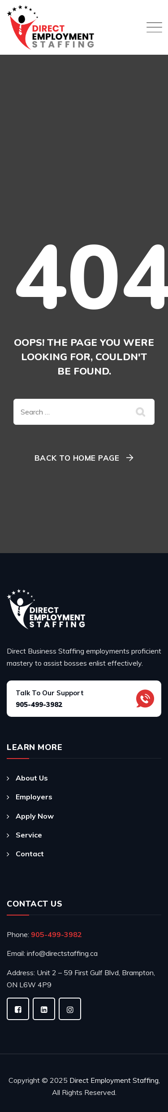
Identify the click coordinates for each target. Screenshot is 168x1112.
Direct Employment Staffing (114, 1080)
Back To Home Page (77, 457)
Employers (34, 796)
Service (29, 834)
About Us (32, 777)
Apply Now (35, 815)
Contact (30, 853)
